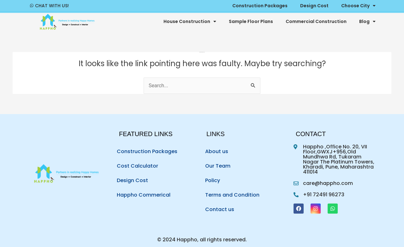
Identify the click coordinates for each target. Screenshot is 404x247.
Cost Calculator (137, 165)
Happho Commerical (143, 194)
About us (216, 151)
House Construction (189, 21)
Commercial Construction (316, 21)
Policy (212, 180)
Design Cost (132, 180)
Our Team (217, 165)
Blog (367, 21)
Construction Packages (147, 151)
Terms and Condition (232, 194)
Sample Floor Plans (251, 21)
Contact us (219, 209)
